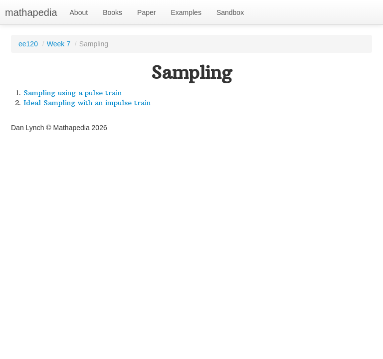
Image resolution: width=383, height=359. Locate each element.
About (79, 12)
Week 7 (58, 44)
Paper (146, 12)
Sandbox (230, 12)
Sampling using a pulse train (72, 92)
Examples (186, 12)
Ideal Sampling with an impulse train (87, 102)
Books (112, 12)
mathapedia (31, 12)
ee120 (28, 44)
